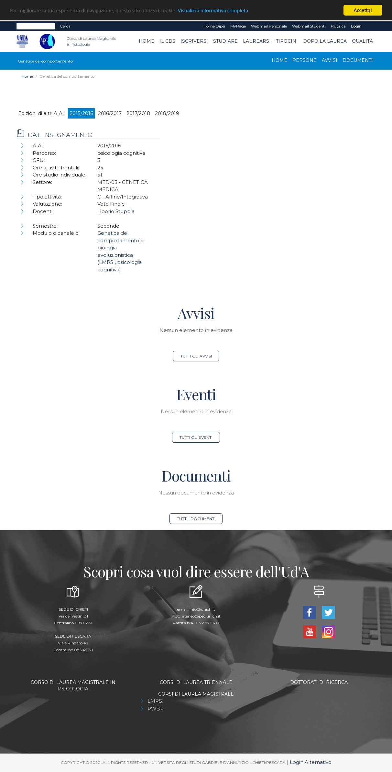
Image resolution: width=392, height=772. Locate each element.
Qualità (362, 41)
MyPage (238, 26)
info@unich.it (202, 609)
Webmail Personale (269, 26)
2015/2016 (81, 113)
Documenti (358, 60)
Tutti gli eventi (196, 437)
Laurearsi (257, 41)
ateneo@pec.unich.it (201, 616)
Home (146, 41)
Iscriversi (194, 41)
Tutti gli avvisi (196, 356)
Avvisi (329, 60)
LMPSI (155, 701)
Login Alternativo (311, 762)
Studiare (225, 41)
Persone (304, 60)
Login (356, 26)
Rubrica (338, 26)
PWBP (155, 709)
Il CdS (167, 41)
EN (370, 26)
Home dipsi (214, 26)
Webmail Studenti (309, 26)
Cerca (65, 26)
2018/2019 (167, 113)
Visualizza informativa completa (213, 10)
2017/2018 (138, 113)
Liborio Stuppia (116, 211)
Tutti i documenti (196, 518)
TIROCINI (287, 41)
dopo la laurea (325, 41)
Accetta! (363, 10)
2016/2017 (110, 113)
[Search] (35, 26)
